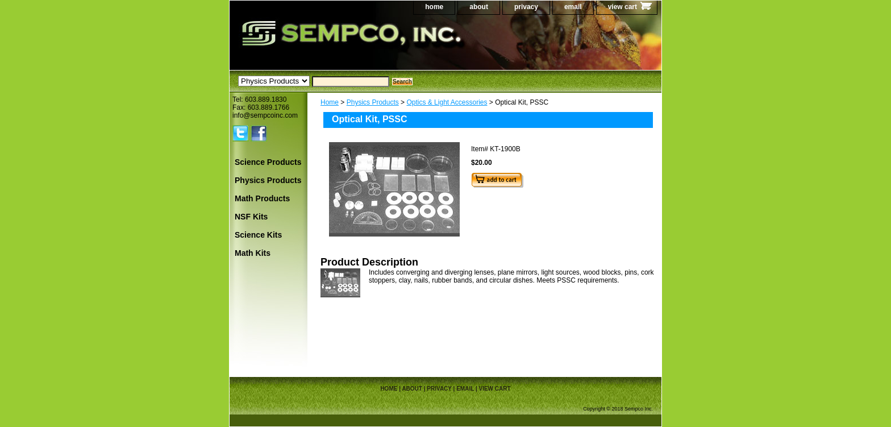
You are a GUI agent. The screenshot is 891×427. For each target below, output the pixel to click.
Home (329, 102)
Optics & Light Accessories (446, 102)
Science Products (268, 162)
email (573, 7)
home (434, 7)
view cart (622, 7)
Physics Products (373, 102)
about (478, 7)
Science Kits (258, 234)
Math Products (262, 198)
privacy (526, 7)
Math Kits (252, 253)
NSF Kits (251, 216)
